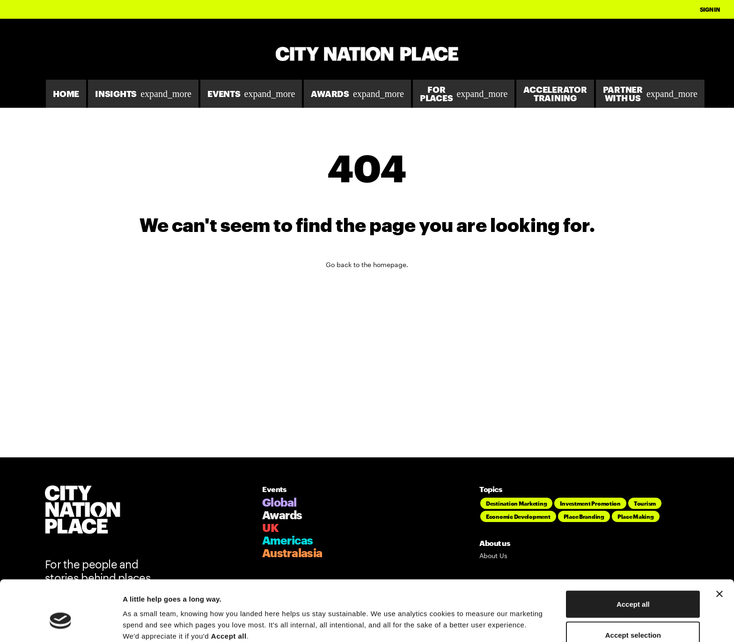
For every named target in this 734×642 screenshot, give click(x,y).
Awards (357, 94)
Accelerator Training (555, 93)
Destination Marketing (516, 503)
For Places (463, 93)
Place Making (635, 516)
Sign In (710, 9)
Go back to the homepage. (367, 265)
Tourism (645, 503)
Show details (491, 618)
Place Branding (584, 516)
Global (279, 502)
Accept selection (633, 586)
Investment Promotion (590, 503)
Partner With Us (650, 93)
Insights (143, 94)
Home (66, 94)
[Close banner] (719, 545)
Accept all (633, 556)
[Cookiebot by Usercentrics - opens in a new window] (61, 624)
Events (251, 94)
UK (270, 527)
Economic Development (518, 516)
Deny (633, 617)
